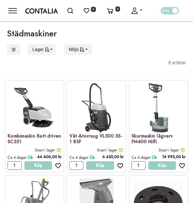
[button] (42, 49)
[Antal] (15, 165)
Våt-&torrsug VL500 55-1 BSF (95, 139)
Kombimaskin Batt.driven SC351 (34, 139)
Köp (38, 165)
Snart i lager (45, 150)
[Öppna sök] (70, 10)
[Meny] (12, 10)
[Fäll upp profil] (136, 10)
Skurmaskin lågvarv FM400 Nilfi (152, 139)
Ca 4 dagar (17, 157)
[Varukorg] (113, 10)
